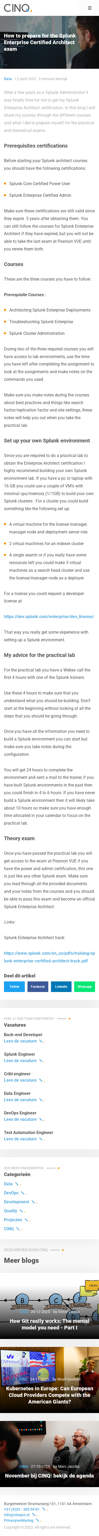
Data (8, 1183)
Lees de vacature (20, 1041)
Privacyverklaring (18, 1520)
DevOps (11, 1192)
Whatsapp (85, 987)
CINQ (9, 1228)
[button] (89, 8)
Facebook (38, 987)
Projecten (13, 1219)
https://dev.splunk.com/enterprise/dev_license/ (49, 616)
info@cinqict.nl (17, 1515)
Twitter (14, 987)
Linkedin (61, 987)
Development (16, 1201)
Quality (10, 1210)
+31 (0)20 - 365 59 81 (22, 1509)
